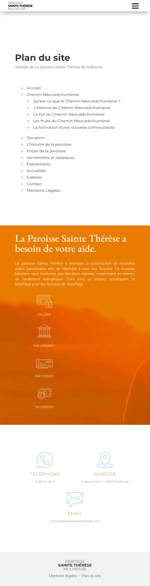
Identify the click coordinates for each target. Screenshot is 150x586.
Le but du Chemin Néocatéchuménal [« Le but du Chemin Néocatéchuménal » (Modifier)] (68, 114)
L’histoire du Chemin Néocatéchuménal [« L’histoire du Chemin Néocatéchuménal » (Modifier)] (71, 107)
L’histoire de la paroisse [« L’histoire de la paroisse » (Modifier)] (49, 144)
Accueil (34, 88)
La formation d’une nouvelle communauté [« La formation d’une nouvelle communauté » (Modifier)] (73, 127)
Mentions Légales (43, 190)
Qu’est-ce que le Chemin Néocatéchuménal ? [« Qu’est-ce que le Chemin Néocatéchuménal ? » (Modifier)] (77, 101)
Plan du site (91, 576)
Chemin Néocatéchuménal (53, 94)
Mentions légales (63, 576)
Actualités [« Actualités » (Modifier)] (36, 170)
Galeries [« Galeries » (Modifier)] (34, 177)
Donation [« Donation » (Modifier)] (36, 137)
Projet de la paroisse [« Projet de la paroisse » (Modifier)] (46, 151)
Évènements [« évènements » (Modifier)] (39, 164)
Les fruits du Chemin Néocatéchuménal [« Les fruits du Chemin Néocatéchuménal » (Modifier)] (71, 120)
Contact (34, 183)
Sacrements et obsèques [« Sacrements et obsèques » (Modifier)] (50, 157)
